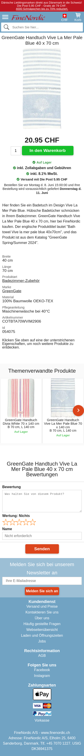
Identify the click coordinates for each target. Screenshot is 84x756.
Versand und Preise (42, 606)
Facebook (42, 670)
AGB (42, 655)
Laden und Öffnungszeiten (42, 635)
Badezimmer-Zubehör (21, 280)
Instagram (42, 676)
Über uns (42, 618)
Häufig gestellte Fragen (42, 624)
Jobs (42, 641)
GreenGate (11, 291)
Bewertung (11, 487)
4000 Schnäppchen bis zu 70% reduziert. (42, 8)
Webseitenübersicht (42, 630)
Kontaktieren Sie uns (42, 612)
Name (7, 529)
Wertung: (16, 516)
